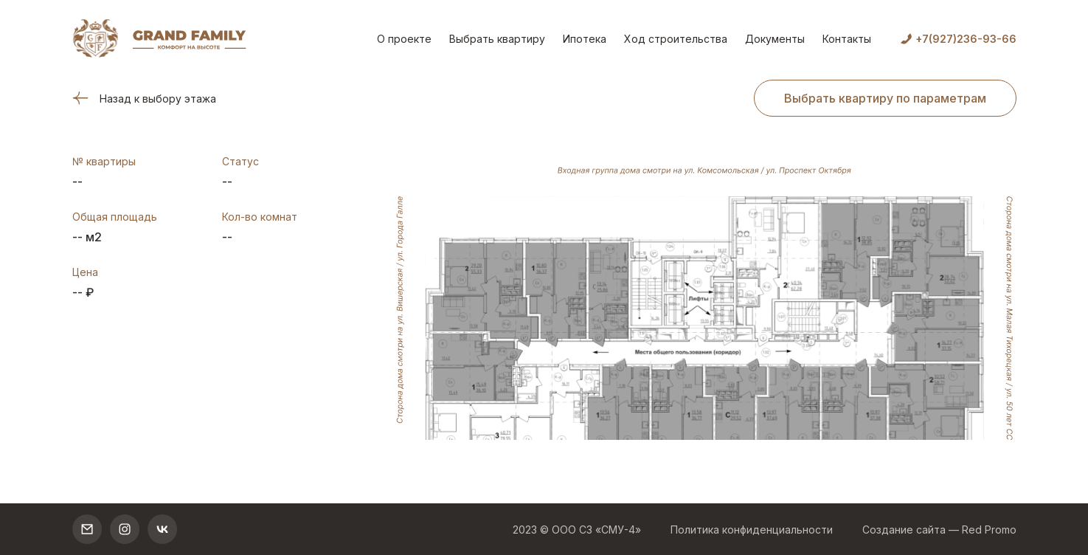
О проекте (404, 38)
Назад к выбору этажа (144, 98)
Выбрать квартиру (497, 38)
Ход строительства (675, 38)
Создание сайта (904, 529)
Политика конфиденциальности (752, 529)
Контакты (846, 38)
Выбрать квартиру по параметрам (885, 98)
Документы (775, 38)
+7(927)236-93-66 (965, 38)
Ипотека (584, 38)
